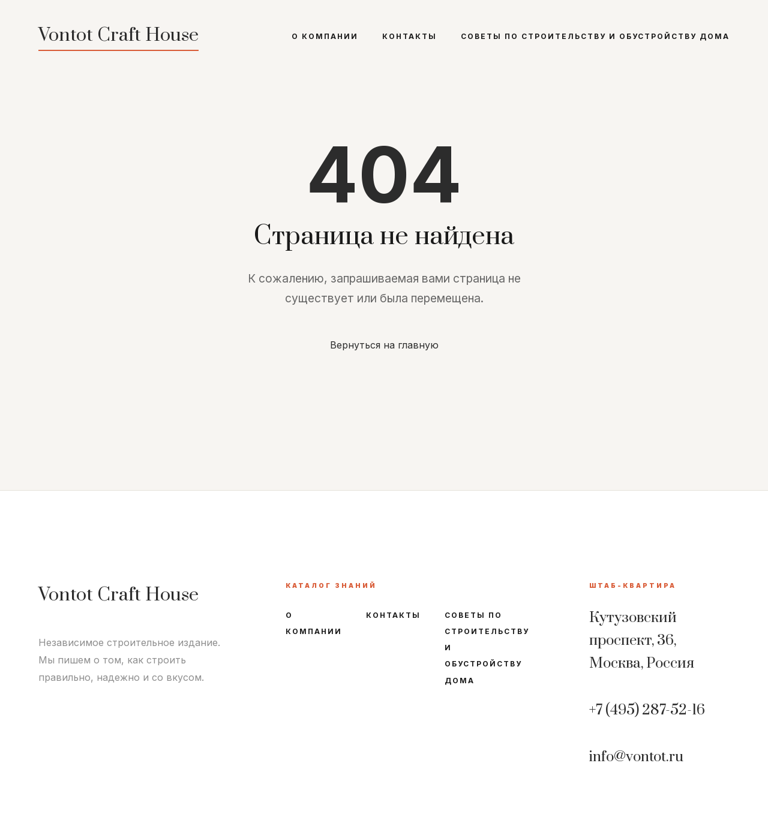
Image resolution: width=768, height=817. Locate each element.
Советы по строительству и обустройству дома (595, 36)
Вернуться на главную (384, 345)
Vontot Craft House (118, 35)
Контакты (409, 36)
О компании (325, 36)
